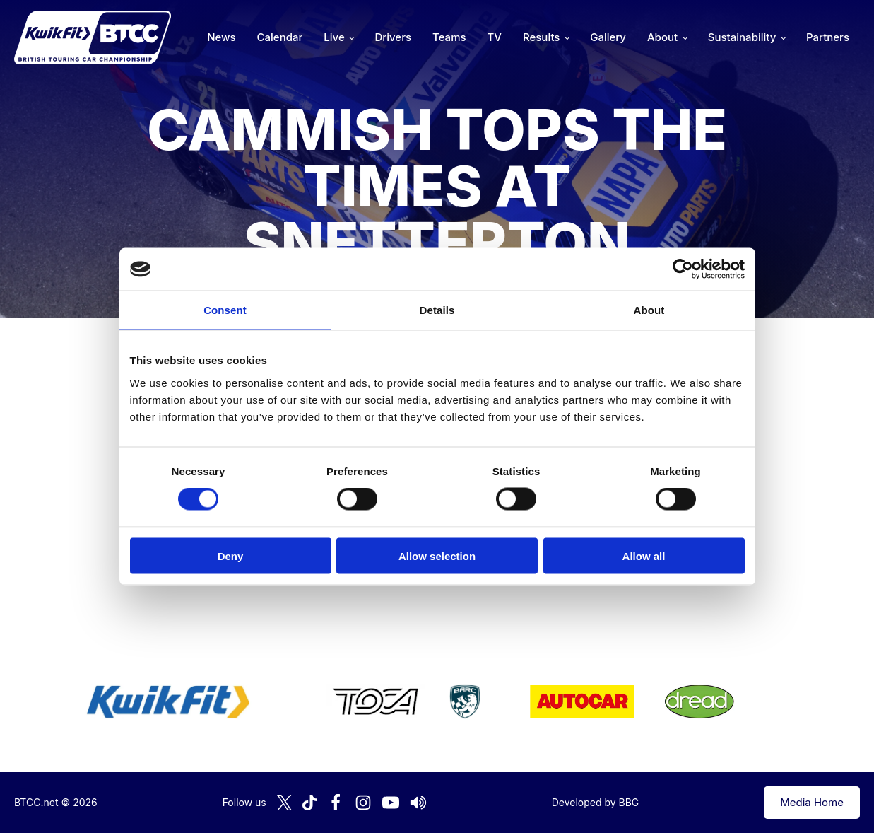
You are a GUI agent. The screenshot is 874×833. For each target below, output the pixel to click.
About (662, 37)
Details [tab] (437, 310)
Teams (449, 37)
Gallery (608, 37)
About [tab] (649, 310)
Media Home (812, 802)
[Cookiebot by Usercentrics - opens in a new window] (683, 269)
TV (495, 37)
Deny (231, 555)
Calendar (280, 37)
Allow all (644, 555)
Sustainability (742, 37)
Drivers (392, 37)
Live (334, 37)
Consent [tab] (225, 310)
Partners (827, 37)
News (221, 37)
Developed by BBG (595, 802)
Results (541, 37)
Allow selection (437, 555)
